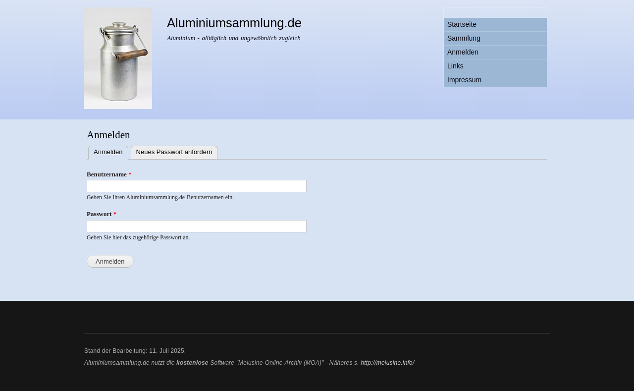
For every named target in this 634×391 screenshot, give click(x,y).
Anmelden (462, 52)
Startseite (461, 24)
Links (455, 66)
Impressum (464, 80)
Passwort (101, 214)
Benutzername (109, 174)
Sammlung (463, 38)
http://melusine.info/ (387, 362)
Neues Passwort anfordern (174, 152)
